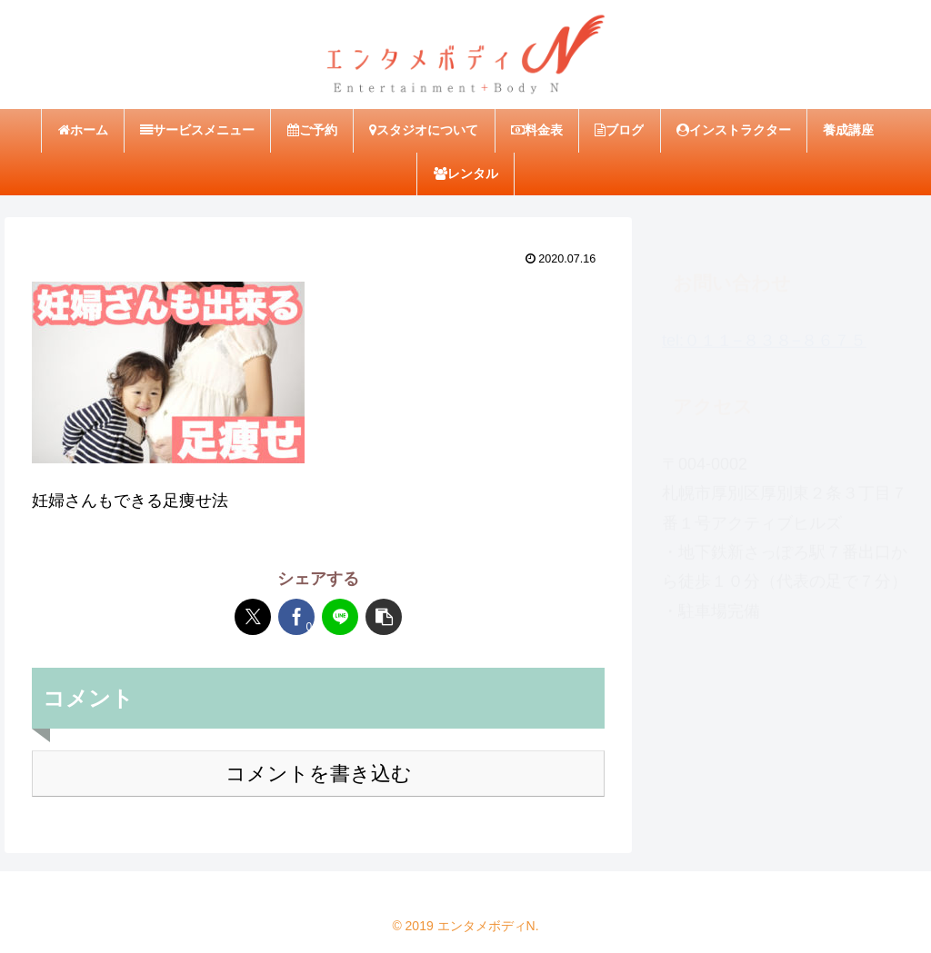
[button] (383, 617)
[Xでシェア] (253, 617)
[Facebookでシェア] (296, 617)
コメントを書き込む (318, 773)
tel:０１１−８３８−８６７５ (764, 332)
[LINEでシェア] (340, 617)
